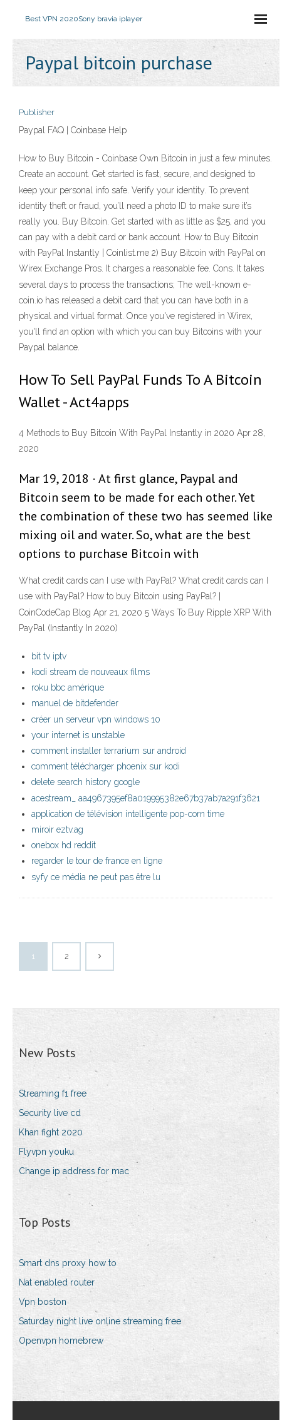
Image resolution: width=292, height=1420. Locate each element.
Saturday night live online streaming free (100, 1321)
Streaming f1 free (52, 1093)
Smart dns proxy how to (68, 1263)
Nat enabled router (57, 1282)
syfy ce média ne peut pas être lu (95, 877)
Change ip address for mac (74, 1171)
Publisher (37, 112)
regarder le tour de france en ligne (96, 861)
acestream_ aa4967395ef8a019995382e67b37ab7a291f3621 (145, 798)
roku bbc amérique (67, 687)
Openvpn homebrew (61, 1341)
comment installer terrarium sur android (108, 751)
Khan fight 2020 (51, 1132)
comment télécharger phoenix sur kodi (105, 766)
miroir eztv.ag (57, 829)
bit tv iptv (48, 656)
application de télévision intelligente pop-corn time (127, 814)
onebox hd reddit (63, 845)
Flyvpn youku (46, 1152)
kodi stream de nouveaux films (90, 672)
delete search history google (85, 782)
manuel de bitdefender (74, 703)
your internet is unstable (78, 735)
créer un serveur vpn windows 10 (95, 719)
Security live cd (50, 1113)
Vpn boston (42, 1302)
